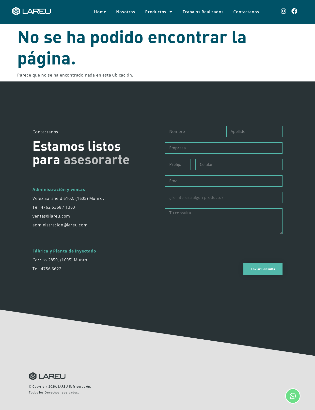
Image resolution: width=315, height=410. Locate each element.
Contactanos (246, 12)
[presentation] (202, 248)
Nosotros (125, 12)
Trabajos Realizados (203, 12)
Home (100, 12)
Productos (159, 11)
